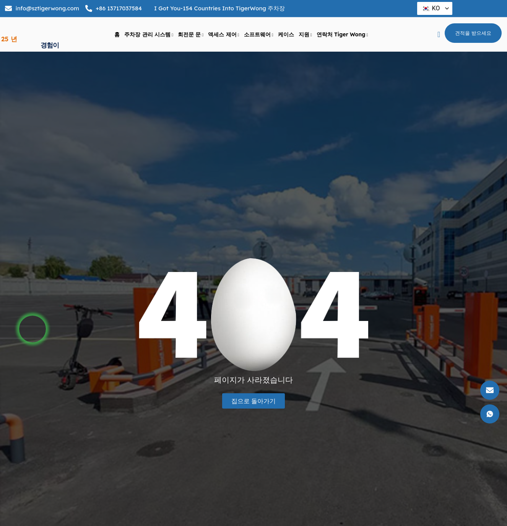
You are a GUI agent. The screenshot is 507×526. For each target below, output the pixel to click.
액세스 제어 (223, 35)
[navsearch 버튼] (439, 34)
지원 (305, 35)
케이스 (286, 34)
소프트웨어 (258, 35)
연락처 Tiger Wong (342, 35)
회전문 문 (190, 35)
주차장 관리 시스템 (148, 35)
